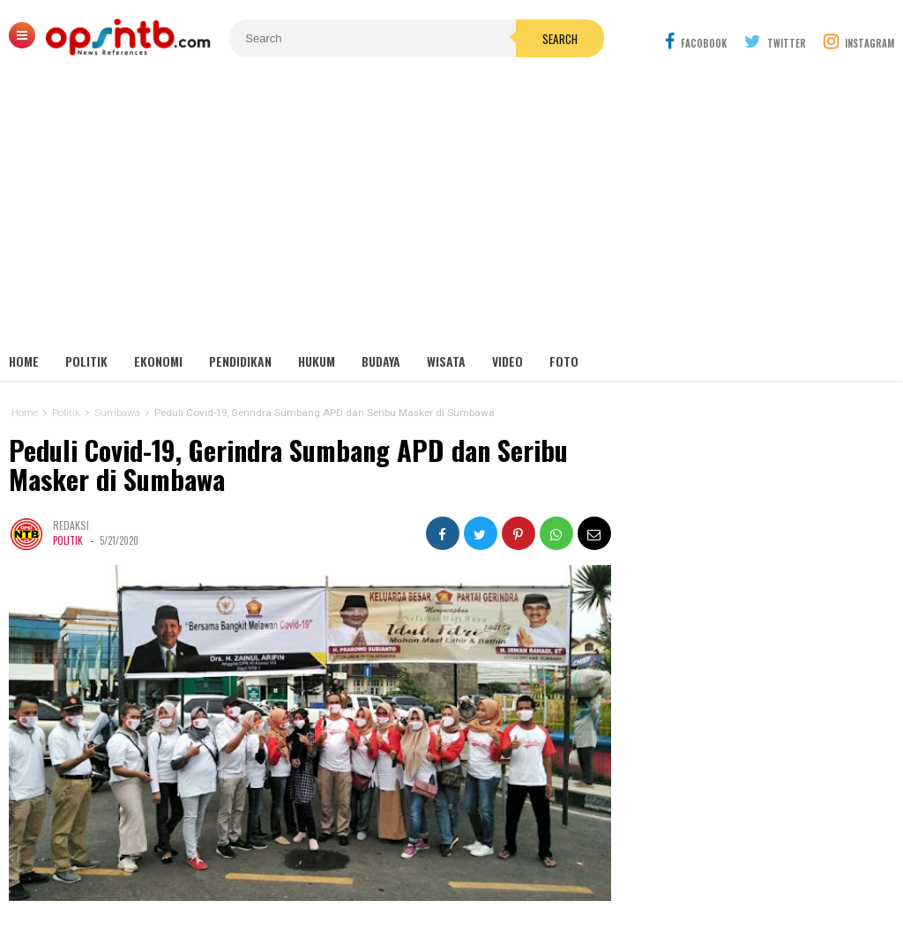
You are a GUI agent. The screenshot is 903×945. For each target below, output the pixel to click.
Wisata (446, 361)
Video (507, 361)
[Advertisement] (451, 211)
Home (24, 361)
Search (560, 39)
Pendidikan (240, 361)
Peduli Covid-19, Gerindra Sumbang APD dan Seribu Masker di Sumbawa (288, 465)
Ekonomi (158, 361)
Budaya (381, 361)
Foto (563, 361)
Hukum (316, 361)
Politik (86, 361)
